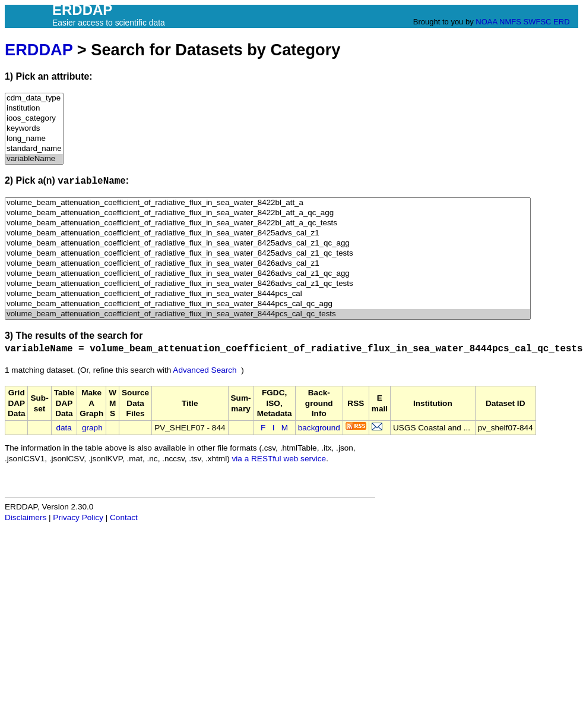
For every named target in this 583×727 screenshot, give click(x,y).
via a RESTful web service (279, 458)
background (319, 427)
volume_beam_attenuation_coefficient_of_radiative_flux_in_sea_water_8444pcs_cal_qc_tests (267, 314)
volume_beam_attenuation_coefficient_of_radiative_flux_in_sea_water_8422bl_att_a (267, 203)
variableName (34, 159)
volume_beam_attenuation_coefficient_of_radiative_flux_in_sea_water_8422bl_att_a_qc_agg (267, 213)
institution (34, 108)
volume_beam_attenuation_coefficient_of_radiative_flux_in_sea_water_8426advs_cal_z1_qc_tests (267, 284)
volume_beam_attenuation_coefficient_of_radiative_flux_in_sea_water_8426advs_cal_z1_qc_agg (267, 274)
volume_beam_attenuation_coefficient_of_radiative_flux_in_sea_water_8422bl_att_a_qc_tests (267, 223)
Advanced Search (204, 370)
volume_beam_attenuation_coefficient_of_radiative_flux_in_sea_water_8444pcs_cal (267, 294)
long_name (34, 139)
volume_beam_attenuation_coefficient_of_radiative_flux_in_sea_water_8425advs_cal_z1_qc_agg (267, 243)
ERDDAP (38, 49)
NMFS (510, 21)
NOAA (486, 21)
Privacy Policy (78, 517)
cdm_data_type (34, 98)
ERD (561, 21)
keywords (34, 129)
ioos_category (34, 119)
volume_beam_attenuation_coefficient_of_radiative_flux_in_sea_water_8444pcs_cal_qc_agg (267, 304)
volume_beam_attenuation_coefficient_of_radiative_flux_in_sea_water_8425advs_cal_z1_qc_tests (267, 253)
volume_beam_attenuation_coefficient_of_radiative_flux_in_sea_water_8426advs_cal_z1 (267, 264)
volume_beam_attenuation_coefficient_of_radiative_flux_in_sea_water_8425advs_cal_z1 (267, 233)
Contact (124, 517)
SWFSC (538, 21)
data (63, 427)
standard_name (34, 149)
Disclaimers (25, 517)
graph (92, 427)
